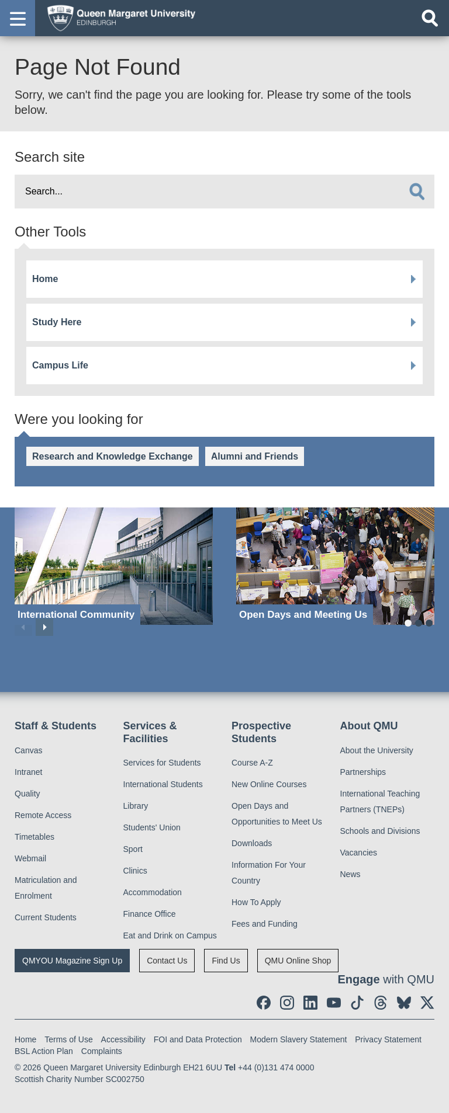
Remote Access (43, 815)
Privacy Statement (388, 1039)
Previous (23, 627)
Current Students (46, 917)
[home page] (117, 17)
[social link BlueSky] (404, 1003)
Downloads (252, 843)
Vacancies (359, 852)
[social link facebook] (264, 1003)
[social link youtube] (334, 1003)
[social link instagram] (287, 1003)
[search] (416, 191)
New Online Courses (269, 784)
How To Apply (256, 902)
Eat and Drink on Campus (170, 935)
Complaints (101, 1051)
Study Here (56, 322)
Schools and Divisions (380, 831)
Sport (133, 849)
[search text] (224, 191)
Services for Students (162, 762)
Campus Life (60, 365)
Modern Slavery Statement (298, 1039)
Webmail (30, 858)
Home (45, 279)
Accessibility (123, 1039)
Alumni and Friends (254, 456)
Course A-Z (252, 762)
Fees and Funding (265, 923)
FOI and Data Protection (198, 1039)
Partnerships (363, 772)
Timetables (34, 836)
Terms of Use (68, 1039)
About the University (376, 750)
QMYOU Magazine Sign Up (72, 960)
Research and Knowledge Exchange (112, 456)
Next (44, 627)
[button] (17, 18)
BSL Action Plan (44, 1051)
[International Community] (114, 566)
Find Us (226, 960)
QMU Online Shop (298, 960)
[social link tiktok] (357, 1003)
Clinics (135, 870)
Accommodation (152, 892)
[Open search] (429, 18)
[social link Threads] (381, 1003)
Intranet (28, 772)
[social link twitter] (427, 1003)
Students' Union (152, 827)
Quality (27, 793)
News (350, 874)
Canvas (28, 750)
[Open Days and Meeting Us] (335, 566)
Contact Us (167, 960)
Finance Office (149, 914)
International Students (163, 784)
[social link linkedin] (310, 1003)
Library (135, 806)
